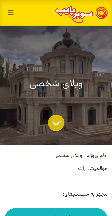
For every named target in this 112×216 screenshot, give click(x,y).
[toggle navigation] (10, 12)
